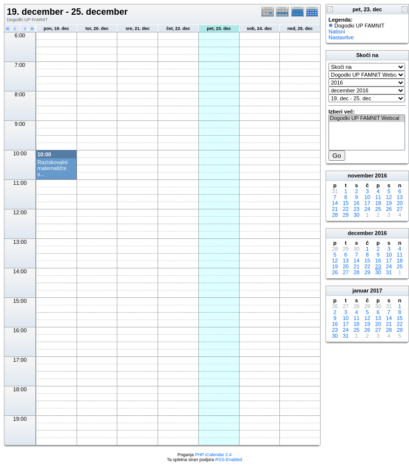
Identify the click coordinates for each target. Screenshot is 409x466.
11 (378, 197)
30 (356, 215)
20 (400, 203)
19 (389, 203)
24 (367, 209)
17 (367, 203)
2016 (381, 175)
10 (367, 197)
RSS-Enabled (229, 459)
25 (378, 209)
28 (335, 215)
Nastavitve (341, 37)
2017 (376, 290)
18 (378, 203)
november (361, 175)
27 (400, 209)
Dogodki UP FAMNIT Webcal (367, 118)
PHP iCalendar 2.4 (213, 454)
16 (356, 203)
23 (356, 209)
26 (389, 209)
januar (361, 290)
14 (335, 203)
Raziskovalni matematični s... (52, 168)
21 (335, 209)
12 (389, 197)
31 (389, 272)
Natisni (336, 31)
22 (346, 209)
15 (346, 203)
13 (400, 197)
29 (346, 215)
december (360, 233)
